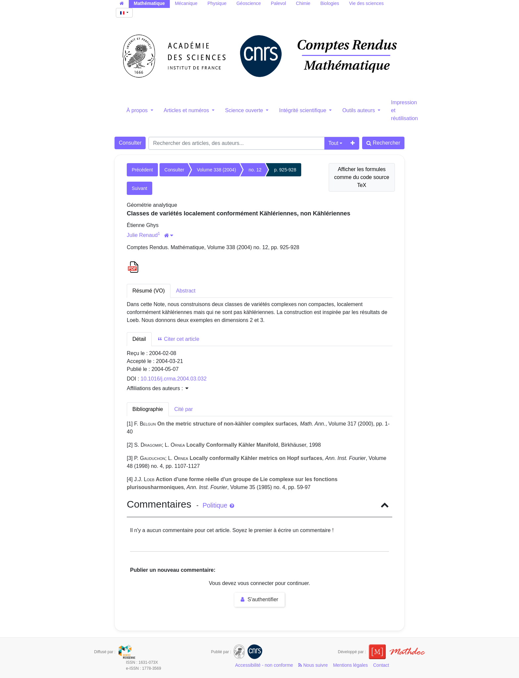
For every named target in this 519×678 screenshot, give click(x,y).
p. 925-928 (285, 169)
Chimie (303, 3)
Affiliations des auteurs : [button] (157, 388)
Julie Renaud (142, 235)
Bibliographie (147, 409)
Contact (381, 665)
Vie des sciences (366, 3)
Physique (217, 3)
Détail (139, 339)
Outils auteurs (359, 110)
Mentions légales (350, 665)
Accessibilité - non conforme (264, 665)
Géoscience (248, 3)
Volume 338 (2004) (216, 169)
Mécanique (186, 3)
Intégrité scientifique (303, 110)
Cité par (183, 409)
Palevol (278, 3)
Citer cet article (178, 339)
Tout (333, 143)
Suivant (139, 188)
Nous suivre (313, 665)
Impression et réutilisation (404, 110)
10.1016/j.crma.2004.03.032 (174, 379)
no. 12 (255, 169)
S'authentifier (259, 599)
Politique (218, 505)
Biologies (329, 3)
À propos (137, 110)
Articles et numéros (187, 110)
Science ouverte (244, 110)
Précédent (142, 169)
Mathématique (149, 3)
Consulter (130, 143)
